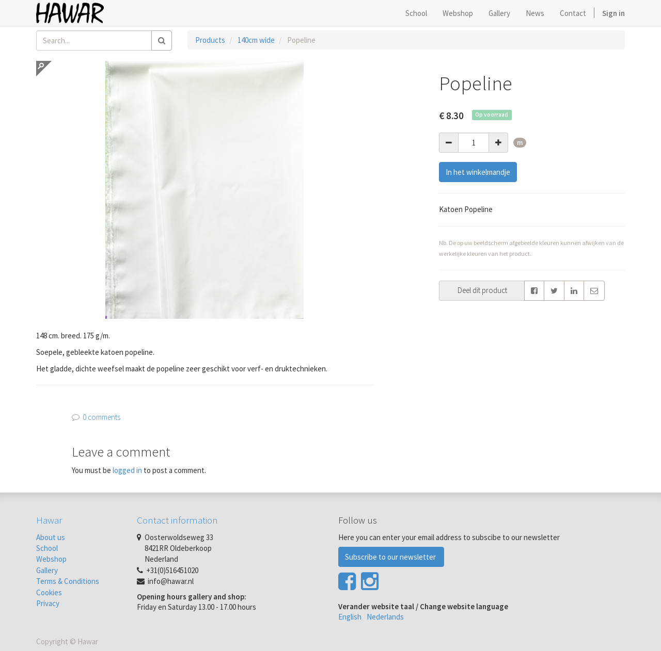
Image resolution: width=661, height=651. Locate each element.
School (47, 548)
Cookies (49, 592)
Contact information (177, 520)
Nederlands (385, 617)
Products (210, 40)
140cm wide (256, 40)
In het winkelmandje (478, 172)
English (349, 617)
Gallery (47, 570)
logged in (127, 470)
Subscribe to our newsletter (391, 557)
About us (50, 537)
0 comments (101, 417)
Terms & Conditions (67, 581)
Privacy (47, 603)
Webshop (51, 559)
